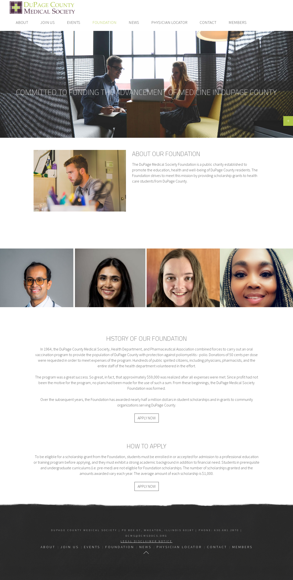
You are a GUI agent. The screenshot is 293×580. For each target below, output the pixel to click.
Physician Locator (169, 22)
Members (238, 22)
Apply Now (147, 417)
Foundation (104, 22)
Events (73, 22)
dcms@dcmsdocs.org (146, 535)
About (22, 22)
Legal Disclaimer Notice (146, 541)
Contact (208, 22)
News (134, 22)
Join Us (47, 22)
